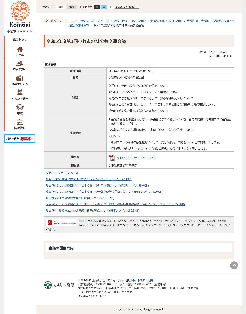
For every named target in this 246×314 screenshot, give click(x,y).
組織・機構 (120, 21)
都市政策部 (139, 21)
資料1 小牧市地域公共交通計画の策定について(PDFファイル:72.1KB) (89, 179)
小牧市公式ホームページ (93, 21)
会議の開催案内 (79, 25)
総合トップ (20, 39)
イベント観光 (20, 98)
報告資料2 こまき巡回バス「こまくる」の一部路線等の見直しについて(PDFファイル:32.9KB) (104, 191)
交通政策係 (176, 21)
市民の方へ (20, 69)
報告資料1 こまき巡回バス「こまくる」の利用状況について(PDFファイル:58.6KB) (97, 185)
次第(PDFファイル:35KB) (62, 173)
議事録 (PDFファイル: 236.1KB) (136, 158)
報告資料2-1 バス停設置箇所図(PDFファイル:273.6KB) (80, 198)
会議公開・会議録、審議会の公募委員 (210, 21)
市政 (20, 113)
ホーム (20, 54)
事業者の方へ (20, 84)
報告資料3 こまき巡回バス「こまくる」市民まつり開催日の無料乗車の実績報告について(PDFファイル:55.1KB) (115, 204)
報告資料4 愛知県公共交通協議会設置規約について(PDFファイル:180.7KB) (92, 210)
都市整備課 (157, 21)
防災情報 (19, 128)
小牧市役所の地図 (142, 280)
